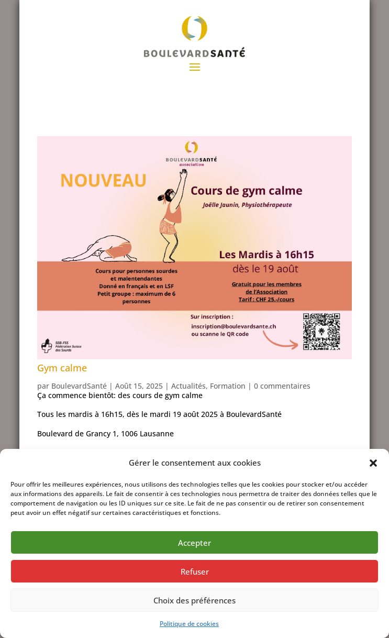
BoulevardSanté (79, 386)
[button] (373, 463)
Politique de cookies (189, 623)
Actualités (188, 386)
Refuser (195, 571)
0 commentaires (282, 386)
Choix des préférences (194, 600)
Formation (228, 386)
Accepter (194, 542)
